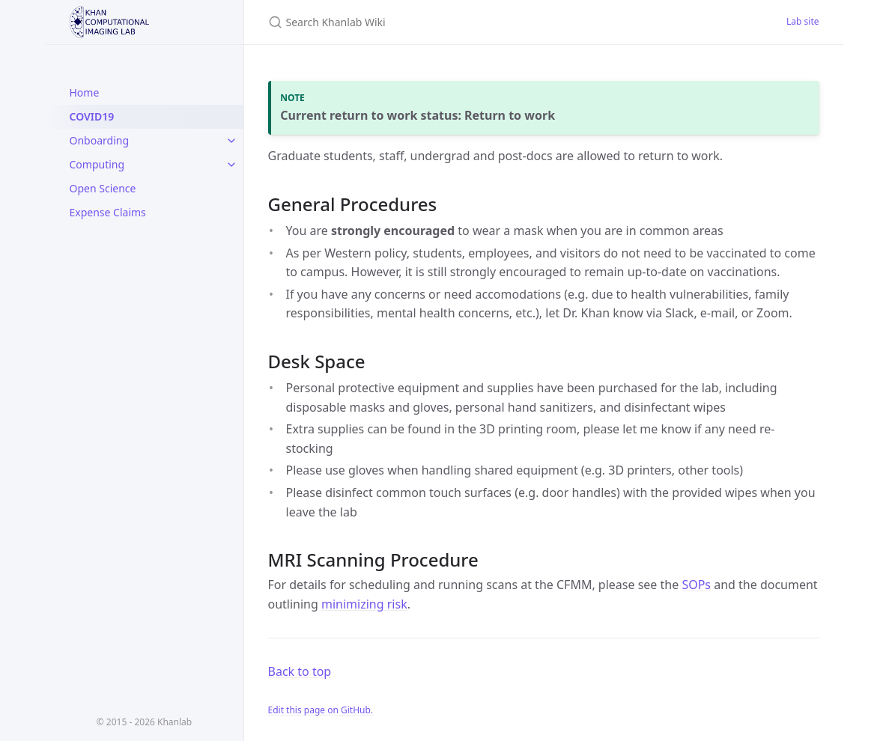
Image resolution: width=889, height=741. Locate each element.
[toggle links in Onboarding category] (231, 141)
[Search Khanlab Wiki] (445, 22)
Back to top (300, 671)
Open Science (103, 188)
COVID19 (92, 116)
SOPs (696, 584)
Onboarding (100, 140)
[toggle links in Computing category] (231, 165)
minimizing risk (364, 604)
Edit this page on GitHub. (321, 710)
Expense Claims (108, 212)
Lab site (802, 21)
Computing (97, 164)
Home (85, 92)
